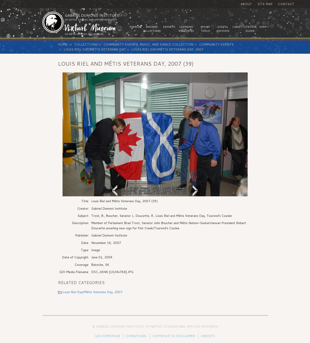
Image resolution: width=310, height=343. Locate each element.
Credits (208, 336)
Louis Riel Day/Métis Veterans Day (95, 49)
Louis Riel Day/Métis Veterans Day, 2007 (167, 49)
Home (63, 44)
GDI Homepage (107, 336)
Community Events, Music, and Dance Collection (148, 44)
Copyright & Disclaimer (173, 336)
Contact (286, 4)
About (246, 4)
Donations (136, 336)
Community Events (216, 44)
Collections (86, 44)
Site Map (265, 4)
